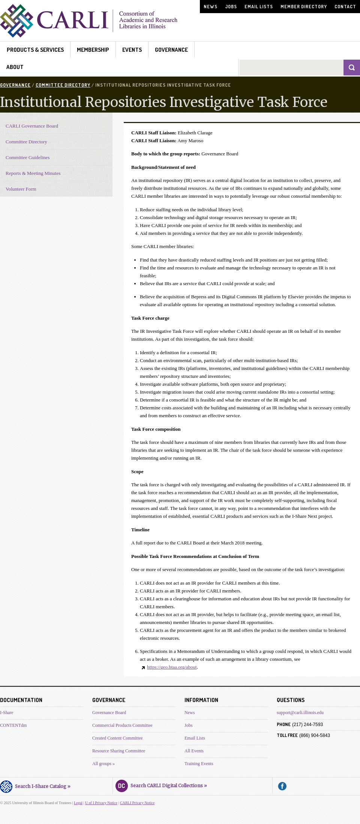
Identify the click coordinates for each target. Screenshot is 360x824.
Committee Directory (63, 85)
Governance (171, 49)
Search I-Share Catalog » (35, 785)
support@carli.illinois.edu (300, 712)
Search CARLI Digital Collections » (161, 784)
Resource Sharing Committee (118, 750)
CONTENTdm (13, 725)
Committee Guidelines (28, 157)
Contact (345, 6)
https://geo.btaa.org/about (172, 667)
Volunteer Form (21, 189)
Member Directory (303, 6)
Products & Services (35, 49)
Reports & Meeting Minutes (33, 173)
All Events (194, 750)
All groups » (103, 763)
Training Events (198, 763)
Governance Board (109, 712)
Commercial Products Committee (122, 725)
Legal (78, 803)
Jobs (231, 6)
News (211, 6)
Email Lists (258, 6)
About (15, 67)
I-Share (6, 712)
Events (132, 49)
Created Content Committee (117, 738)
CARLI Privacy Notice (137, 803)
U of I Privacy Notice (101, 803)
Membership (93, 49)
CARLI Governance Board (32, 126)
